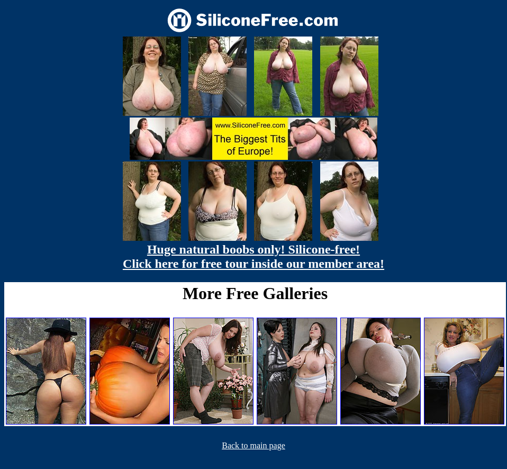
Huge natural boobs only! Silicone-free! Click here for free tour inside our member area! (253, 256)
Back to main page (253, 445)
